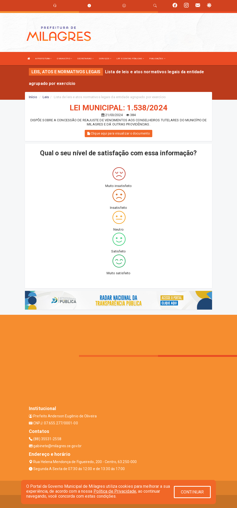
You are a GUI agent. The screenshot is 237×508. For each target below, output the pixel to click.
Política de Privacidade (115, 491)
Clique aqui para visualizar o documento (118, 133)
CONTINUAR (192, 492)
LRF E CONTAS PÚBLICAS (130, 58)
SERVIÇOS (105, 58)
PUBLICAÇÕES (157, 58)
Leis (46, 97)
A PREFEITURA (43, 58)
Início (33, 97)
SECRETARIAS (85, 58)
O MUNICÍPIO (64, 58)
